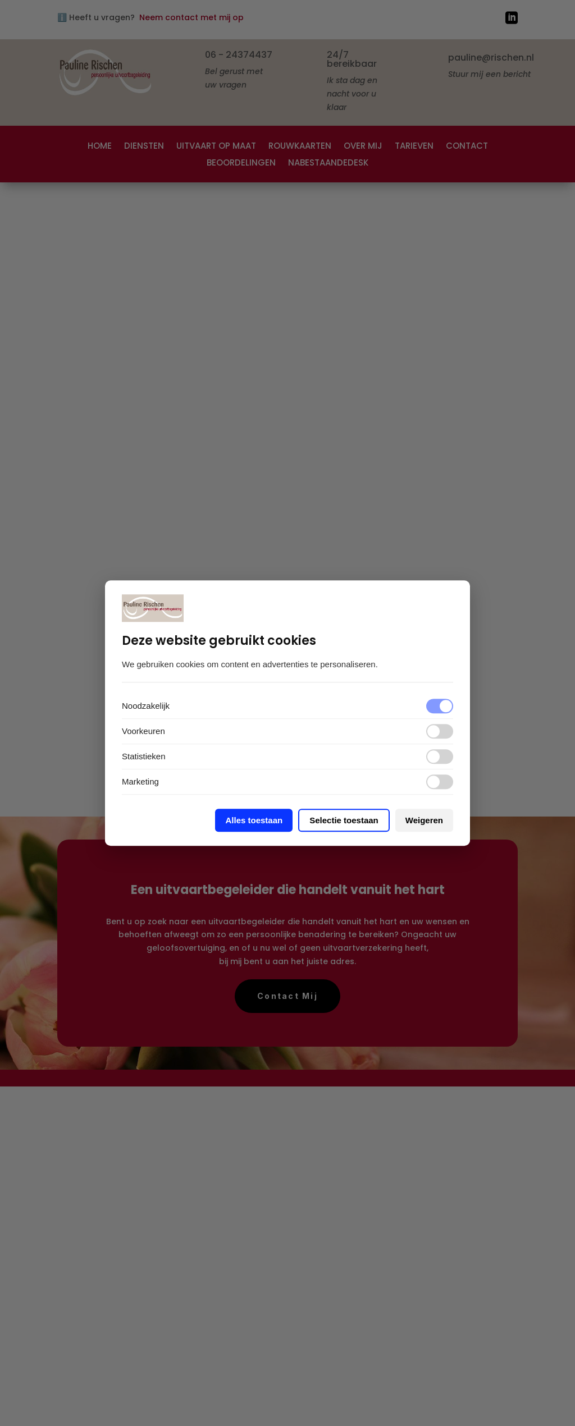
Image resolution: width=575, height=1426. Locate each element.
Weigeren (424, 820)
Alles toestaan (253, 820)
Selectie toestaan (343, 820)
